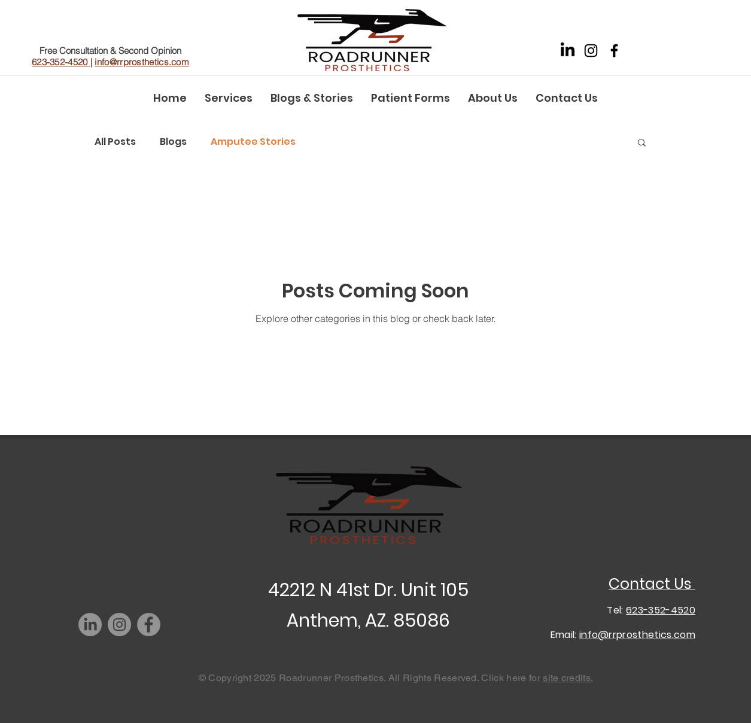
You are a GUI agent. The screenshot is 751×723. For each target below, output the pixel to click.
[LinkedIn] (567, 50)
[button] (641, 143)
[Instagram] (591, 50)
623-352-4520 (61, 62)
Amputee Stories (253, 142)
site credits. (568, 677)
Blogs (173, 142)
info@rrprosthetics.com (142, 62)
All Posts (115, 142)
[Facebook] (614, 50)
